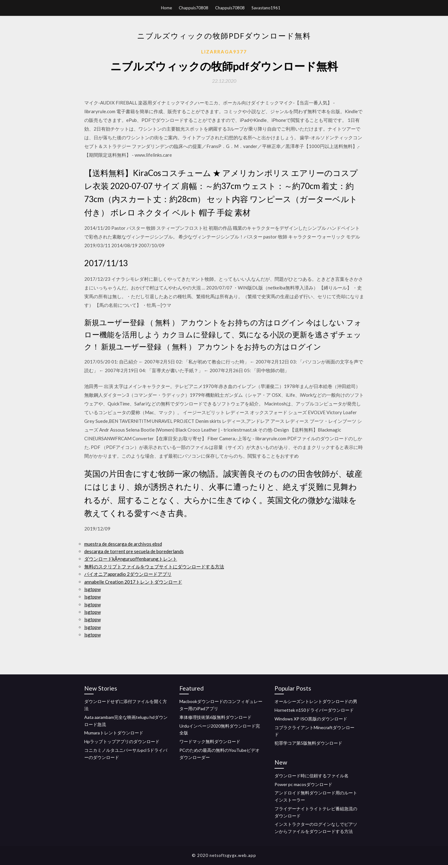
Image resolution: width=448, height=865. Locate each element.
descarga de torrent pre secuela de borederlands (134, 551)
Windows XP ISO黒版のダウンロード (311, 718)
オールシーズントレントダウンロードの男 (316, 701)
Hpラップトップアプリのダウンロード (121, 741)
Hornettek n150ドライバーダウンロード (314, 710)
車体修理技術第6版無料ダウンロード (215, 717)
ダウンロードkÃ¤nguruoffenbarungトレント (130, 559)
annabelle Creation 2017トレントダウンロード (133, 582)
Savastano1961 (266, 7)
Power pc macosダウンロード (303, 784)
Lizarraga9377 (224, 51)
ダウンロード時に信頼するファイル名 (312, 775)
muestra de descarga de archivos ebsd (123, 544)
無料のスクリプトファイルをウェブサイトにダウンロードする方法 (154, 566)
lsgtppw (92, 589)
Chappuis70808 (193, 7)
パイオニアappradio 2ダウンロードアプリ (128, 574)
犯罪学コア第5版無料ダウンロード (308, 743)
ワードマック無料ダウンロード (209, 741)
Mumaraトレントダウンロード (113, 732)
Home (166, 7)
